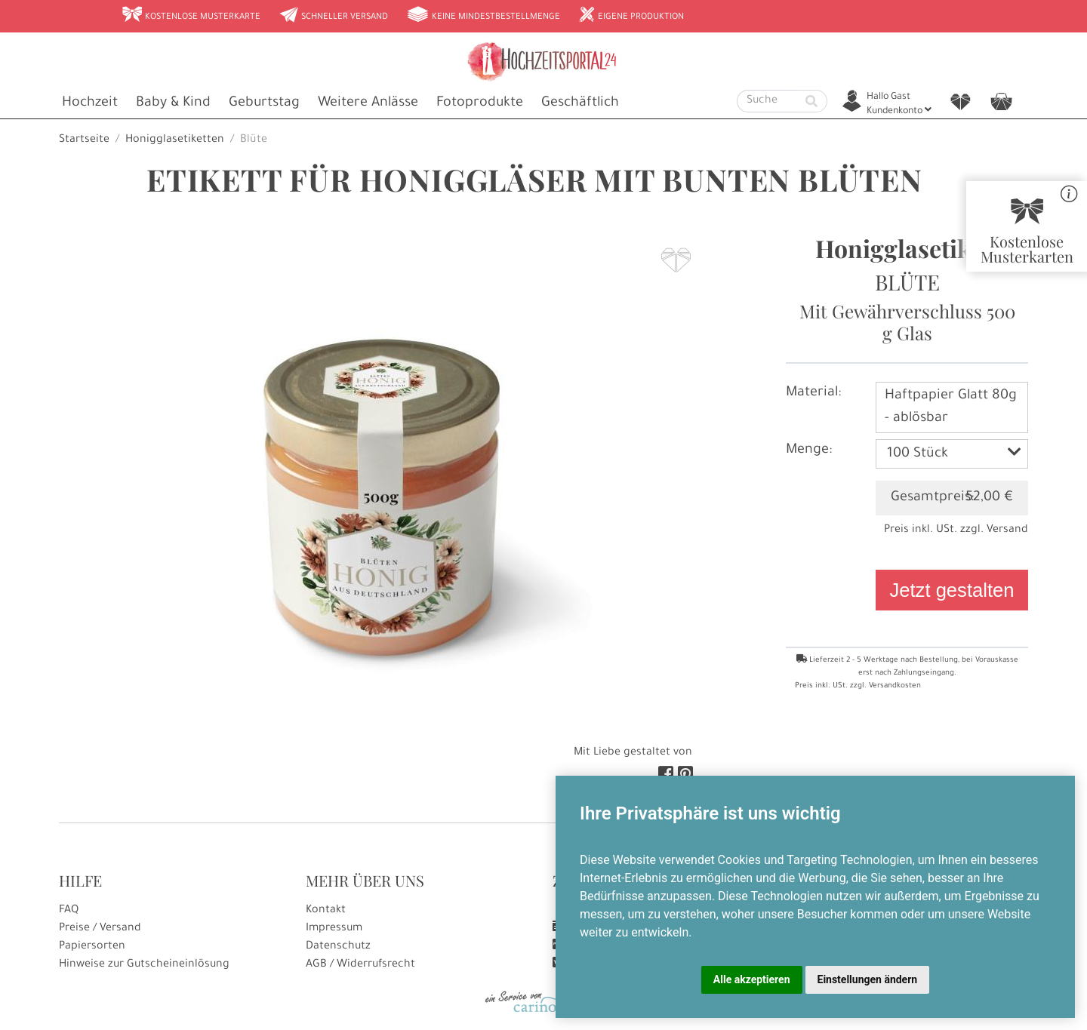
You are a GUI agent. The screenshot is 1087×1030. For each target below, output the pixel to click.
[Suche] (767, 101)
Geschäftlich (580, 103)
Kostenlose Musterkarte (191, 15)
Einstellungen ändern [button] (868, 979)
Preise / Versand (100, 929)
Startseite (84, 140)
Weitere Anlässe (368, 103)
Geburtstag (264, 103)
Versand (1007, 530)
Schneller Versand (333, 15)
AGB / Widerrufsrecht (360, 965)
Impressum (334, 929)
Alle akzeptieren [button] (751, 979)
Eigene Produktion (631, 15)
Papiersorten (92, 947)
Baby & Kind (173, 103)
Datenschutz (338, 947)
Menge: (809, 450)
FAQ (69, 911)
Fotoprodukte (479, 103)
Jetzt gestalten (951, 590)
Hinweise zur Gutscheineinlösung (144, 965)
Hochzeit (90, 103)
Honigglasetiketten (174, 140)
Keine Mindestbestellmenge (483, 15)
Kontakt (326, 911)
